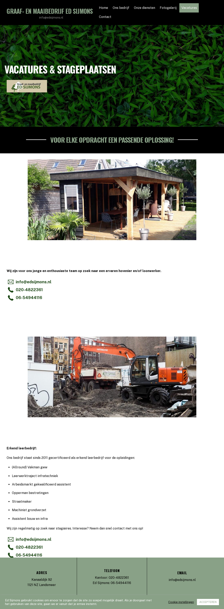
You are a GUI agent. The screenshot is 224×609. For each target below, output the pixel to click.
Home (103, 8)
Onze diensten (144, 8)
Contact (105, 17)
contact (119, 528)
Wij (9, 271)
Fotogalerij (168, 8)
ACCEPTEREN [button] (208, 602)
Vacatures (189, 8)
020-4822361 (119, 578)
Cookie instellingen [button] (181, 602)
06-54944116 (121, 583)
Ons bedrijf (121, 8)
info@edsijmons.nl (182, 580)
